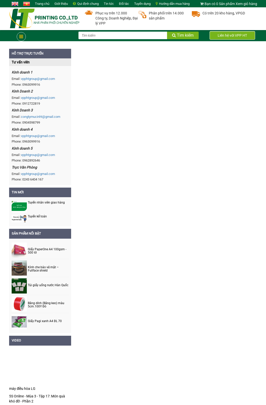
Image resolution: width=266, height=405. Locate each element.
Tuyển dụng (142, 4)
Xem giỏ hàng (246, 4)
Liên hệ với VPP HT (232, 35)
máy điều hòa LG (22, 389)
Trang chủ (42, 4)
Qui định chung (88, 4)
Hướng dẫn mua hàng (174, 4)
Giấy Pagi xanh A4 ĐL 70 (45, 321)
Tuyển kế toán (37, 216)
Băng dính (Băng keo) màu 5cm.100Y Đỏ (46, 305)
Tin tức (109, 4)
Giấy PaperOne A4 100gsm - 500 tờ (47, 251)
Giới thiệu (61, 4)
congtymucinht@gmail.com (40, 117)
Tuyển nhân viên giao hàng (46, 202)
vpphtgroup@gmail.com (38, 79)
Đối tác (124, 4)
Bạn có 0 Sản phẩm (219, 4)
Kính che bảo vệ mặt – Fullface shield (43, 269)
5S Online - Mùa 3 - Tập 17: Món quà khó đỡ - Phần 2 (37, 398)
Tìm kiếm (183, 35)
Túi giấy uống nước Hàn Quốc (48, 285)
